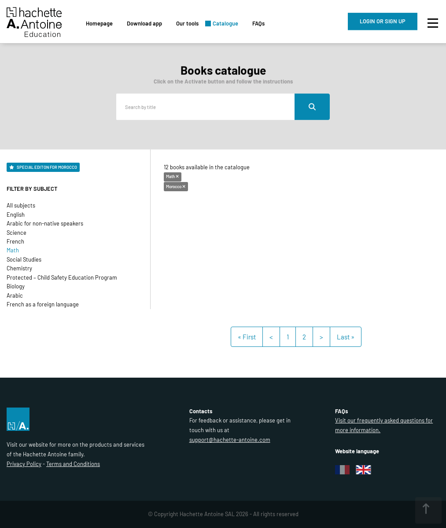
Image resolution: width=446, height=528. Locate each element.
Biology (16, 286)
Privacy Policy (24, 463)
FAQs (258, 23)
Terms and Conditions (73, 463)
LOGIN (382, 21)
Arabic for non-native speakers (45, 223)
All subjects (21, 205)
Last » (345, 337)
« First (247, 337)
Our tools (187, 23)
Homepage (99, 23)
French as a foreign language (43, 304)
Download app (144, 23)
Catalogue (225, 23)
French (15, 241)
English (16, 214)
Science (16, 232)
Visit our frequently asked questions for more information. (384, 425)
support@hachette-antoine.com (229, 439)
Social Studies (24, 259)
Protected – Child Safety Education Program (62, 277)
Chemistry (19, 268)
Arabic (15, 295)
